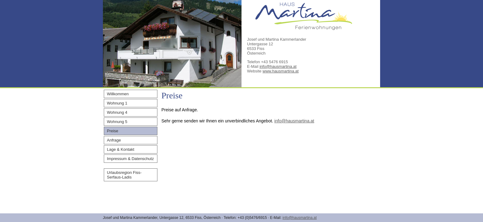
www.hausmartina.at (280, 71)
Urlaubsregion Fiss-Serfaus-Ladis (124, 174)
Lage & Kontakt (120, 149)
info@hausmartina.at (277, 66)
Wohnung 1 (117, 103)
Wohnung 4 (117, 112)
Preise (112, 131)
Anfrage (114, 140)
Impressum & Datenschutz (130, 158)
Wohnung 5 (117, 121)
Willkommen (118, 94)
